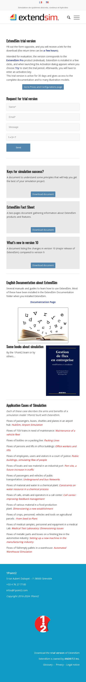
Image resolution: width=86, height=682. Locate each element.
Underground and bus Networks (41, 479)
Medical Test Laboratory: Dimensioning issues (37, 528)
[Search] (67, 17)
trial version (57, 652)
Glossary (48, 664)
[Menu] (75, 17)
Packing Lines (51, 440)
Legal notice (73, 664)
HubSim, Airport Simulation (27, 424)
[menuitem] (41, 2)
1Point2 (11, 573)
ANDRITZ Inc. (72, 658)
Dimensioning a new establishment (33, 508)
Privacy (60, 664)
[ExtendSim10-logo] (35, 17)
